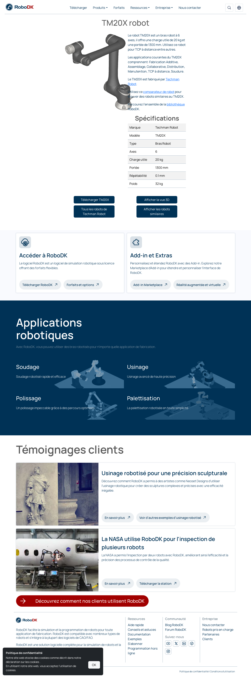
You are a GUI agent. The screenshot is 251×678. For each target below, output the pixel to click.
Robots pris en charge (217, 629)
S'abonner (135, 644)
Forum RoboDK (175, 629)
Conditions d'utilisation (222, 671)
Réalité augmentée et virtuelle (198, 285)
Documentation (139, 634)
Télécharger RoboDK (37, 285)
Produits (99, 7)
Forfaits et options (80, 285)
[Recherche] (229, 8)
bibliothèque (176, 104)
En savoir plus (119, 517)
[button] (239, 8)
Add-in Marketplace (147, 285)
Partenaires (210, 634)
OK (94, 665)
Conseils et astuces (142, 629)
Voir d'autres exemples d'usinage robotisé (170, 518)
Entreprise (163, 7)
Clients (207, 639)
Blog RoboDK (174, 625)
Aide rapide (136, 625)
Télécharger (78, 7)
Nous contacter (190, 7)
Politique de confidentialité (194, 671)
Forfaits (119, 7)
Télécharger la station (155, 583)
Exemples (135, 639)
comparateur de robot (158, 92)
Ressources (138, 7)
